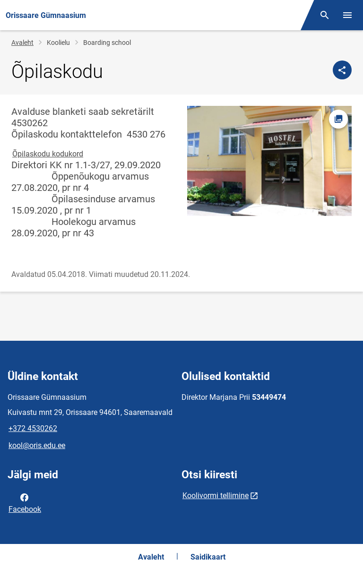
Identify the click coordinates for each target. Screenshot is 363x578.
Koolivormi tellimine (215, 495)
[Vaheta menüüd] (347, 15)
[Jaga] (342, 69)
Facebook (25, 502)
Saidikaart (207, 556)
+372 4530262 (33, 428)
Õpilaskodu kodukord (47, 153)
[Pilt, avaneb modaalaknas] (269, 161)
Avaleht (22, 42)
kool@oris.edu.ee (37, 445)
